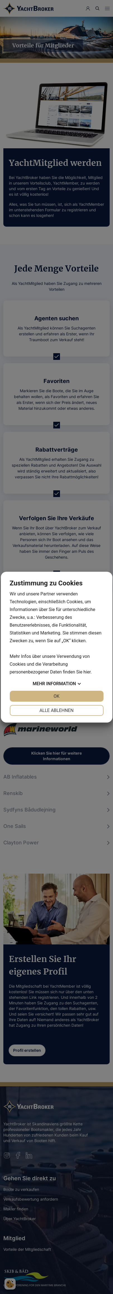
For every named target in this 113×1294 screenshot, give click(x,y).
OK (56, 696)
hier (87, 672)
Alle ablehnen (56, 710)
